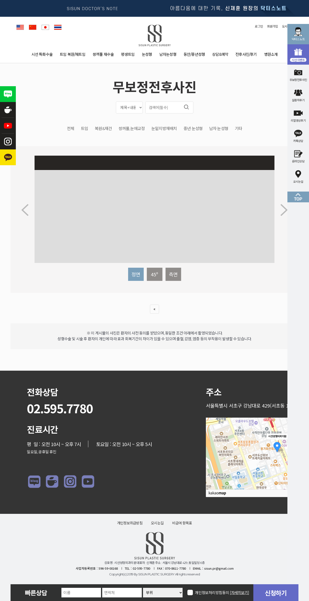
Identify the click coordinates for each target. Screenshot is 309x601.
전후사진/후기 (246, 54)
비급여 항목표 (182, 523)
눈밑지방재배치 (164, 129)
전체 (70, 129)
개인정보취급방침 (130, 523)
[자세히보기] (239, 592)
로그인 (259, 26)
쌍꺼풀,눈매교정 (132, 129)
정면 (135, 274)
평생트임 (128, 54)
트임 (84, 129)
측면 (173, 274)
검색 (186, 107)
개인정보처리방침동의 (222, 592)
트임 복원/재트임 (72, 54)
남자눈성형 (167, 54)
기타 (238, 129)
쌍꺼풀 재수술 (103, 54)
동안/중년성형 (194, 54)
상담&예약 (220, 54)
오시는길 (157, 523)
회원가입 (272, 26)
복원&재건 (103, 129)
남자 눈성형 (218, 129)
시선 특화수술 (42, 54)
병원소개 (271, 54)
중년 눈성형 (193, 129)
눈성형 (147, 54)
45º (154, 274)
